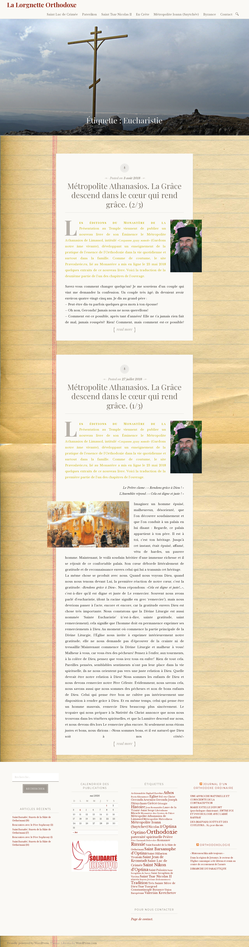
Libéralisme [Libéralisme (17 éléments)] (161, 810)
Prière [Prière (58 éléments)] (168, 837)
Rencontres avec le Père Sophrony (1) (32, 837)
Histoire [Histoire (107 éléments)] (138, 807)
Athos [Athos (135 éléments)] (168, 792)
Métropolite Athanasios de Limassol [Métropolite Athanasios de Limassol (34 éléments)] (148, 817)
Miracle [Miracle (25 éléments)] (135, 813)
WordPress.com (86, 943)
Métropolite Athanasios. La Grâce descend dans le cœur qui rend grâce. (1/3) (124, 396)
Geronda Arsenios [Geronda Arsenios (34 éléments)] (143, 799)
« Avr (75, 832)
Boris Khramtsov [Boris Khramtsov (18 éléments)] (140, 797)
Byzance (209, 14)
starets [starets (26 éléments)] (135, 879)
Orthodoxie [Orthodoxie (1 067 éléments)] (161, 832)
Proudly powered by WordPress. (28, 943)
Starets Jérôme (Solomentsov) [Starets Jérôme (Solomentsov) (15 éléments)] (155, 879)
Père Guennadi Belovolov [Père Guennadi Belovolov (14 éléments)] (144, 840)
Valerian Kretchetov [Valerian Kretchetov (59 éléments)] (160, 893)
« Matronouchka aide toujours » (207, 853)
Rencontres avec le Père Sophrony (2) (32, 825)
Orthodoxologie (215, 845)
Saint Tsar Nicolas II (116, 14)
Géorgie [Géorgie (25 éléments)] (162, 803)
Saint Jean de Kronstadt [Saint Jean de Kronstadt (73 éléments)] (147, 859)
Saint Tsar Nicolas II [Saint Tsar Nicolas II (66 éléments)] (156, 876)
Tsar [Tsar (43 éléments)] (141, 886)
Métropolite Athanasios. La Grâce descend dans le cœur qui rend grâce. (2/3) (124, 195)
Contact (226, 14)
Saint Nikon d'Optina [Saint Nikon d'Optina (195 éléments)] (148, 867)
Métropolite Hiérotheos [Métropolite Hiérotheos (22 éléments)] (158, 819)
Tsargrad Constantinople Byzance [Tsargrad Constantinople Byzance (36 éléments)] (147, 888)
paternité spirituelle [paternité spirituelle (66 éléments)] (146, 837)
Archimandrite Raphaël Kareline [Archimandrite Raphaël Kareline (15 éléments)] (147, 793)
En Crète (142, 14)
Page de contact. (142, 919)
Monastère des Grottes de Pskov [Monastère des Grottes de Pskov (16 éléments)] (158, 813)
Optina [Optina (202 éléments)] (169, 826)
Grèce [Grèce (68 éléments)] (152, 803)
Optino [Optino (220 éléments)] (138, 832)
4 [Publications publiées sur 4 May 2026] (80, 810)
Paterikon (89, 14)
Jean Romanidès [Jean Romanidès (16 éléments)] (154, 807)
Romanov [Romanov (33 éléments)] (163, 840)
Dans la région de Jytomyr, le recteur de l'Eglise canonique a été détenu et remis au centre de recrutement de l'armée (213, 861)
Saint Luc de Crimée (62, 14)
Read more (124, 329)
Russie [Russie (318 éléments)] (138, 844)
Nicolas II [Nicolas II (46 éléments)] (155, 826)
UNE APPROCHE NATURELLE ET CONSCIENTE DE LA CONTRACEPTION (210, 799)
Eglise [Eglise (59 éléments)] (153, 796)
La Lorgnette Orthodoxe (41, 4)
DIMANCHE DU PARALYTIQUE (208, 868)
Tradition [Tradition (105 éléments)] (139, 883)
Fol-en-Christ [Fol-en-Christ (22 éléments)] (167, 796)
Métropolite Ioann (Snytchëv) (176, 14)
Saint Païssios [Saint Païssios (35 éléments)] (158, 870)
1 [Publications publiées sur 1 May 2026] (106, 805)
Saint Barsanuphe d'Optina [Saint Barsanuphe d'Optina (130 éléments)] (153, 851)
